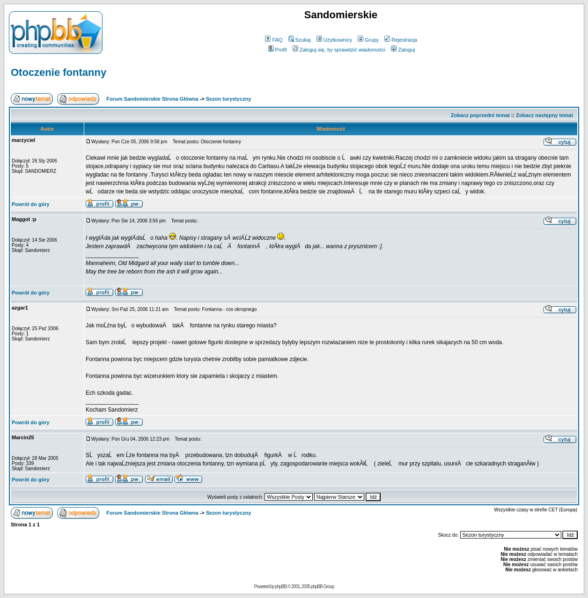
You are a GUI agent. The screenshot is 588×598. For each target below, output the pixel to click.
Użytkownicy (334, 40)
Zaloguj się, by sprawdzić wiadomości (339, 49)
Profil (277, 49)
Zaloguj (403, 49)
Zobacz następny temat (544, 115)
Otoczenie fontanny (58, 72)
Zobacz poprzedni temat (480, 115)
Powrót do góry (31, 204)
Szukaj (299, 40)
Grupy (368, 40)
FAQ (273, 40)
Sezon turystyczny (228, 99)
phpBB (281, 586)
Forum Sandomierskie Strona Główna (152, 99)
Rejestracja (400, 40)
